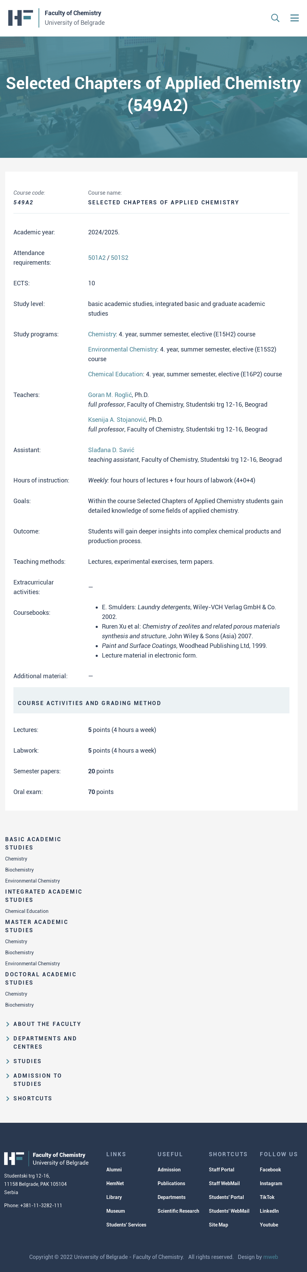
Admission (169, 1169)
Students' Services (126, 1225)
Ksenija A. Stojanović (117, 419)
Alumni (114, 1169)
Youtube (269, 1225)
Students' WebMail (229, 1211)
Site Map (218, 1225)
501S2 (119, 257)
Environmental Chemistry (32, 881)
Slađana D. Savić (111, 450)
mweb (270, 1257)
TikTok (267, 1197)
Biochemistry (19, 870)
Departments (172, 1197)
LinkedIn (269, 1211)
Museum (115, 1211)
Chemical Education (27, 911)
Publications (171, 1183)
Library (114, 1197)
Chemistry (16, 859)
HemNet (115, 1183)
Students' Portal (226, 1197)
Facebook (270, 1169)
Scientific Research (178, 1211)
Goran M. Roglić (110, 394)
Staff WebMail (224, 1183)
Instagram (271, 1183)
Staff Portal (221, 1169)
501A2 (97, 257)
